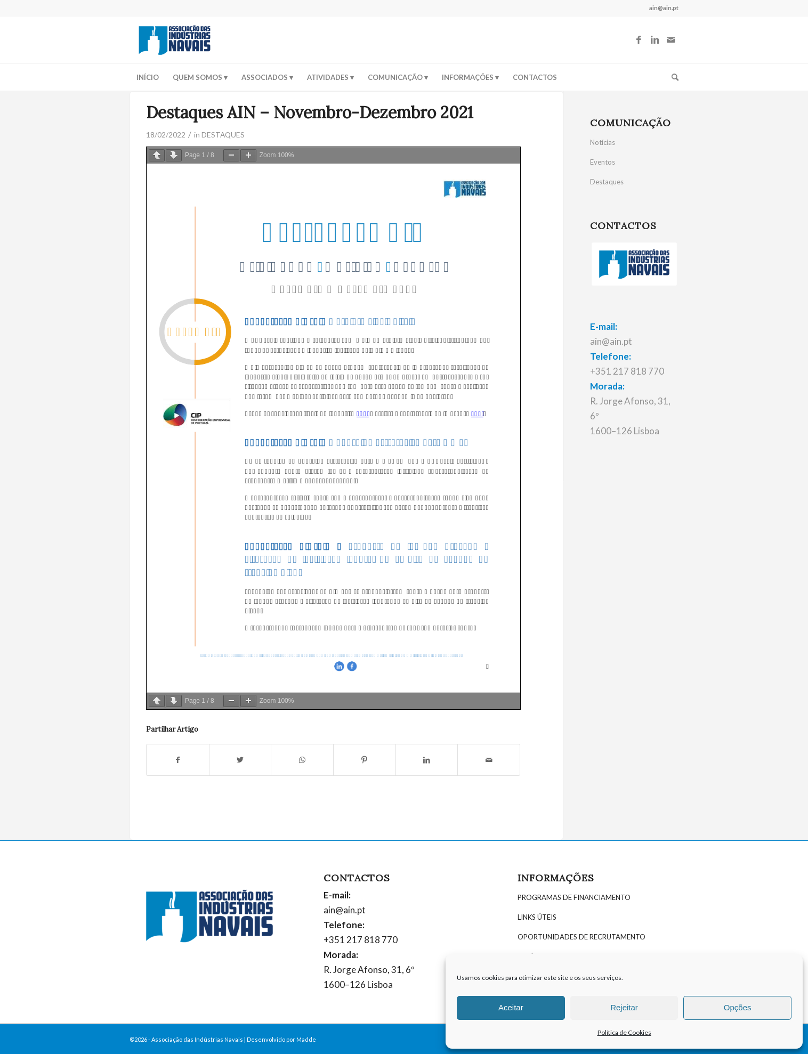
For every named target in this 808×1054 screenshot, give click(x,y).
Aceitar (510, 1007)
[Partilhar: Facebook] (178, 759)
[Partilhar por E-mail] (489, 759)
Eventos (602, 162)
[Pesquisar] (671, 77)
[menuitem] (148, 77)
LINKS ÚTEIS (537, 917)
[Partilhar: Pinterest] (364, 759)
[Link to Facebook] (639, 40)
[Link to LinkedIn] (654, 40)
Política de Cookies (624, 1032)
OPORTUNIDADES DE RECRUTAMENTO (581, 937)
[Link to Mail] (670, 40)
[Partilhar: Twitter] (240, 759)
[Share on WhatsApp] (302, 759)
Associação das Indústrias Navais (197, 1039)
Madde (306, 1039)
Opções (738, 1007)
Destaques (607, 181)
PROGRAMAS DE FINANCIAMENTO (574, 897)
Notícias (602, 142)
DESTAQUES (223, 134)
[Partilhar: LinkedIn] (427, 759)
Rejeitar (624, 1007)
